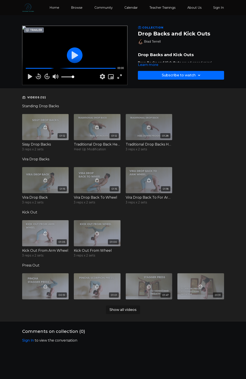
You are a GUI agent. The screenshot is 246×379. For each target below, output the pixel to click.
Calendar (131, 8)
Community (103, 8)
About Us (194, 8)
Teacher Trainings (162, 8)
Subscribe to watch (182, 75)
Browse (77, 8)
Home (54, 8)
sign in (28, 340)
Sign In (218, 8)
